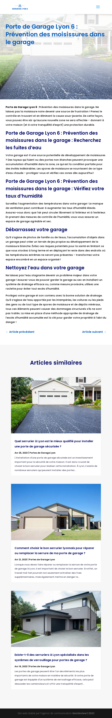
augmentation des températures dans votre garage (53, 203)
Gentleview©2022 (83, 713)
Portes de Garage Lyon (42, 452)
